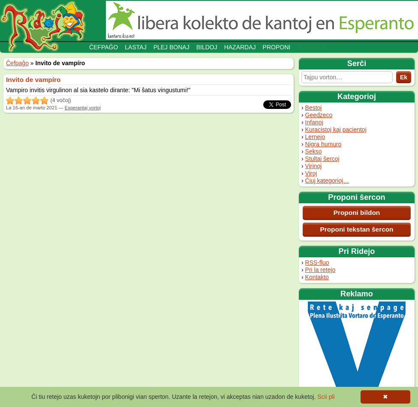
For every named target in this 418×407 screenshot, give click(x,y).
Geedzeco (319, 115)
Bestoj (313, 107)
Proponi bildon (357, 212)
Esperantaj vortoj (83, 107)
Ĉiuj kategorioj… (327, 180)
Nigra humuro (323, 144)
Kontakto (317, 277)
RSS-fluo (317, 262)
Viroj (311, 173)
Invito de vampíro (33, 79)
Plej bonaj (171, 47)
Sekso (313, 151)
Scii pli (325, 396)
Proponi (277, 47)
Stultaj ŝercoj (322, 158)
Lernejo (315, 136)
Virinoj (313, 166)
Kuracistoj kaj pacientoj (336, 129)
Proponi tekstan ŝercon (356, 229)
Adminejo (312, 47)
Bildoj (206, 47)
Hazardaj (240, 47)
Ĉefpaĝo (103, 47)
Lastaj (135, 47)
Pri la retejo (320, 269)
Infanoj (314, 122)
